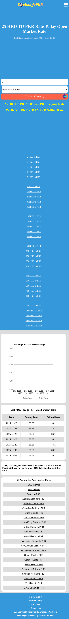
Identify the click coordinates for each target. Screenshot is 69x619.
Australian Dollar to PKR (33, 499)
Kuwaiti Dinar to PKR (34, 536)
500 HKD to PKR (33, 305)
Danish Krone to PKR (34, 518)
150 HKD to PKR (33, 251)
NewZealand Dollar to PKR (33, 546)
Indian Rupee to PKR (34, 527)
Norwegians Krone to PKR (33, 550)
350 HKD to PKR (33, 261)
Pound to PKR (33, 494)
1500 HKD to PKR (34, 315)
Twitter (41, 615)
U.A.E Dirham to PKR (33, 588)
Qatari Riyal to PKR (33, 560)
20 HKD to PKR (34, 221)
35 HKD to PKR (34, 202)
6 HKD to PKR (33, 172)
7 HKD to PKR (33, 177)
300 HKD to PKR (33, 286)
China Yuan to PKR (34, 513)
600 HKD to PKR (33, 296)
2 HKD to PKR (33, 157)
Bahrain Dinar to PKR (33, 503)
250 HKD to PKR (33, 256)
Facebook (32, 615)
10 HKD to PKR (34, 216)
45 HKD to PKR (34, 207)
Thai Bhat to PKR (33, 583)
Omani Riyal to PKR (33, 555)
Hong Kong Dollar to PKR (34, 522)
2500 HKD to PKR (34, 326)
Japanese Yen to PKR (33, 532)
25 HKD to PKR (34, 197)
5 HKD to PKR (33, 186)
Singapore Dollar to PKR (33, 569)
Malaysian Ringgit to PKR (34, 541)
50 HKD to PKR (34, 246)
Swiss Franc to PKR (33, 578)
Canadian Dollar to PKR (33, 508)
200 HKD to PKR (33, 281)
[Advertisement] (34, 60)
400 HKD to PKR (33, 291)
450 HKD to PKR (33, 266)
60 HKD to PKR (34, 236)
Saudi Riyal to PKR (34, 564)
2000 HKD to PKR (34, 320)
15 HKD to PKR (34, 192)
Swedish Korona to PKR (33, 574)
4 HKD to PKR (33, 167)
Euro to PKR (34, 489)
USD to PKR (34, 485)
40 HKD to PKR (34, 231)
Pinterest (50, 615)
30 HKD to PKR (34, 226)
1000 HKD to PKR (34, 310)
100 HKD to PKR (33, 276)
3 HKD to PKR (33, 162)
